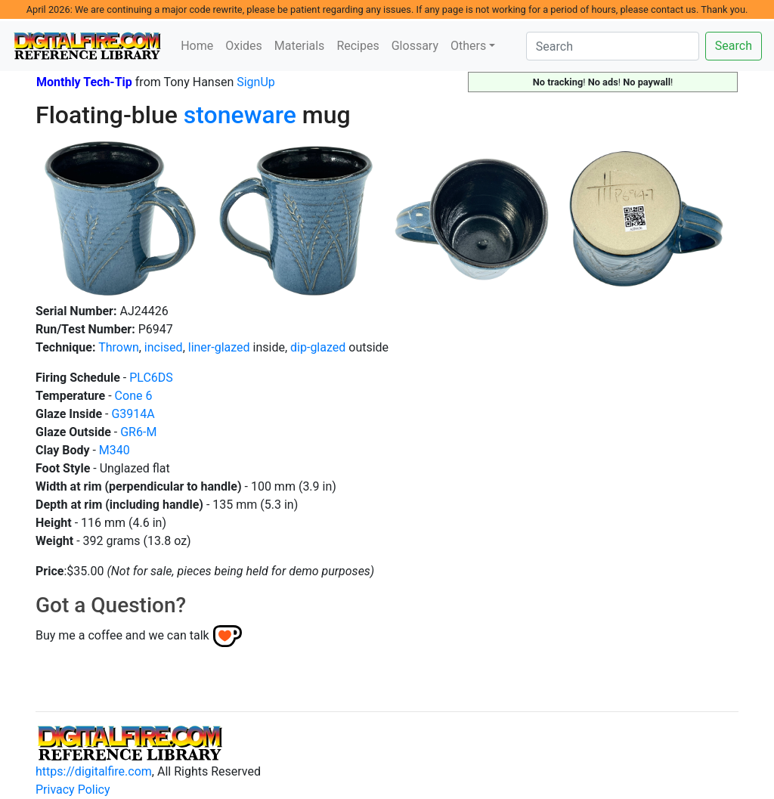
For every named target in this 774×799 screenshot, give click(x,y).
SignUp (256, 82)
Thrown (118, 347)
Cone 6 (134, 396)
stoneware (240, 115)
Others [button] (468, 46)
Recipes (357, 46)
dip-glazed (317, 347)
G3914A (132, 414)
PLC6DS (151, 377)
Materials (299, 46)
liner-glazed (219, 347)
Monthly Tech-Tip (84, 82)
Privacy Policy (73, 789)
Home (197, 46)
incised (163, 347)
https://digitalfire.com (94, 771)
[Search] (612, 46)
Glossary (415, 46)
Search (733, 46)
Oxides (243, 46)
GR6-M (138, 432)
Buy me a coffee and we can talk (122, 635)
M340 (114, 450)
